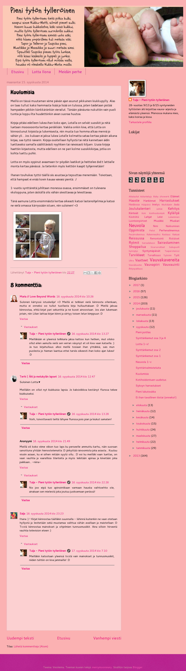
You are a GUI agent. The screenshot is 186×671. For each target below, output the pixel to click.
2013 (137, 456)
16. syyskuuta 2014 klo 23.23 (45, 513)
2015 (137, 297)
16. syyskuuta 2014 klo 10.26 (75, 296)
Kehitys (173, 208)
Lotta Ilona (41, 71)
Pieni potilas (143, 332)
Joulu (176, 204)
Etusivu (17, 71)
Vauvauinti (171, 264)
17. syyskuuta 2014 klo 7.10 (89, 551)
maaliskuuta (143, 436)
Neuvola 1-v (143, 362)
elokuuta (142, 405)
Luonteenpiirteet (138, 220)
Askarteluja (146, 196)
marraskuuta (144, 315)
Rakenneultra (153, 234)
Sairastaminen (168, 242)
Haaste (134, 200)
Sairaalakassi (148, 242)
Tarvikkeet (137, 255)
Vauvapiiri (152, 264)
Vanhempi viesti (107, 638)
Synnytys (133, 251)
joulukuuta (143, 308)
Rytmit (134, 242)
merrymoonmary (102, 667)
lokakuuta (142, 321)
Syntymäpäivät (151, 251)
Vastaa (24, 319)
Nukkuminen (172, 226)
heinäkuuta (143, 411)
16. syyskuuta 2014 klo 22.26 (90, 482)
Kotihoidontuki (157, 213)
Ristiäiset (174, 238)
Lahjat (148, 217)
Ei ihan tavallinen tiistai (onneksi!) (156, 397)
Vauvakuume (135, 264)
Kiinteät (133, 213)
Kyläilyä (173, 212)
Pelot (152, 230)
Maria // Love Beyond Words (37, 296)
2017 (137, 285)
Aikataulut (134, 196)
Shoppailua (137, 246)
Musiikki (158, 221)
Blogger (137, 667)
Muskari (174, 221)
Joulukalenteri (139, 208)
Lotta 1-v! (142, 344)
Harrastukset (169, 200)
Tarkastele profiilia (140, 122)
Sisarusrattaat (158, 247)
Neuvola (137, 225)
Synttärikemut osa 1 (148, 356)
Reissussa (136, 238)
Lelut (160, 217)
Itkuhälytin (166, 204)
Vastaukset (31, 327)
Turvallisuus (154, 255)
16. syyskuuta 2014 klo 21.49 (51, 441)
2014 (137, 303)
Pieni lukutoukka (146, 391)
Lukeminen (173, 217)
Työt (176, 255)
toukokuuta (143, 423)
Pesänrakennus (137, 234)
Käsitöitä (134, 217)
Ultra (131, 260)
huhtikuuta (143, 429)
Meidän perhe (70, 71)
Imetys (156, 204)
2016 (137, 291)
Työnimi (167, 255)
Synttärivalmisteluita (148, 368)
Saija (22, 513)
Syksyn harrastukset (148, 385)
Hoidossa (134, 204)
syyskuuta (142, 327)
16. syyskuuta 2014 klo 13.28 (90, 414)
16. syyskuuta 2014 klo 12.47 (76, 376)
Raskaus (166, 234)
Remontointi (157, 238)
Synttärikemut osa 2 (148, 350)
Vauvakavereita (164, 259)
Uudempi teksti (20, 638)
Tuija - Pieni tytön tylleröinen (47, 334)
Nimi (155, 226)
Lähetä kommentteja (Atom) (31, 646)
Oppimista (136, 230)
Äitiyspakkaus (136, 268)
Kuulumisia (142, 374)
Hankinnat (149, 201)
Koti (143, 213)
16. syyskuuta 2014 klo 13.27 (90, 334)
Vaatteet (141, 260)
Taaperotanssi (172, 251)
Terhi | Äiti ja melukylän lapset (38, 376)
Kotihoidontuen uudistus (151, 380)
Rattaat (175, 234)
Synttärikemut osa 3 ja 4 (151, 338)
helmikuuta (143, 442)
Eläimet (174, 196)
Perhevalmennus (169, 230)
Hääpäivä (145, 204)
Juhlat (159, 208)
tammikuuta (143, 448)
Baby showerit (161, 196)
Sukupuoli (174, 247)
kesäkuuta (142, 417)
